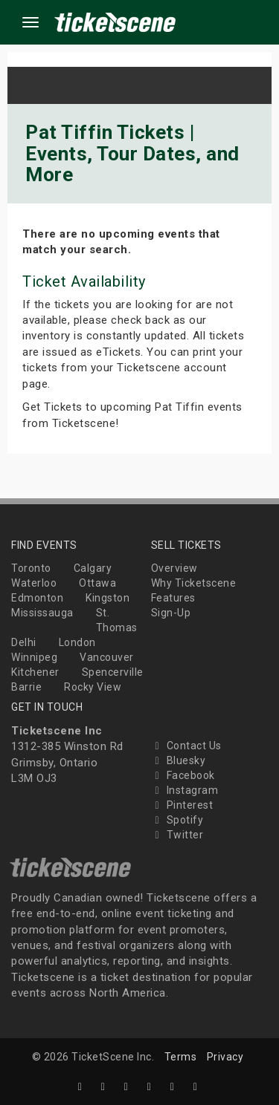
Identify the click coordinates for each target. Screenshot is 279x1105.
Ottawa (97, 583)
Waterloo (34, 583)
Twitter (177, 835)
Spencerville (113, 672)
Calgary (93, 568)
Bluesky (178, 760)
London (77, 642)
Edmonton (37, 598)
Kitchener (35, 672)
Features (173, 598)
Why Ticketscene (194, 583)
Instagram (185, 790)
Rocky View (92, 687)
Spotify (177, 820)
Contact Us (186, 746)
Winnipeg (34, 657)
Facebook (183, 775)
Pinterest (182, 805)
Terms (180, 1057)
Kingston (107, 598)
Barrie (26, 687)
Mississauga (42, 613)
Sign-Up (171, 613)
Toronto (31, 568)
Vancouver (107, 657)
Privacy (225, 1057)
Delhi (23, 642)
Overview (174, 568)
